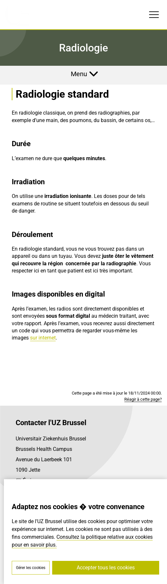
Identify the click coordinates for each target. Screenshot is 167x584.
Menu (79, 74)
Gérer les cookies (30, 567)
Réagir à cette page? (143, 399)
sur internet (43, 338)
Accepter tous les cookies (106, 567)
